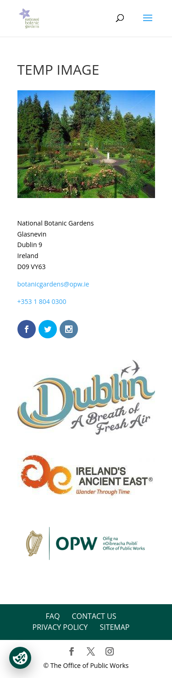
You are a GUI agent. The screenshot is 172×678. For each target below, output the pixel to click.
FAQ (53, 616)
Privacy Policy (60, 627)
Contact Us (94, 616)
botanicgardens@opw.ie (53, 284)
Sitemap (114, 627)
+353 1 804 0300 (42, 301)
